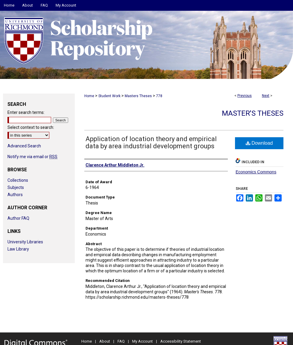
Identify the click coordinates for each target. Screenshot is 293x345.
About (104, 341)
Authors (15, 194)
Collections (17, 180)
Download (259, 143)
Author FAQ (18, 218)
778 (159, 96)
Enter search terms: (26, 112)
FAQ (121, 341)
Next (265, 96)
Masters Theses (138, 96)
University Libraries (25, 241)
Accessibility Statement (180, 341)
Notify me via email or (32, 156)
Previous (244, 96)
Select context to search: (30, 127)
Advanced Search (24, 146)
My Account (142, 341)
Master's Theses (252, 113)
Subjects (15, 187)
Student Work (109, 96)
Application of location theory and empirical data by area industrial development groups (151, 142)
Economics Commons (256, 172)
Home (89, 96)
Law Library (18, 249)
